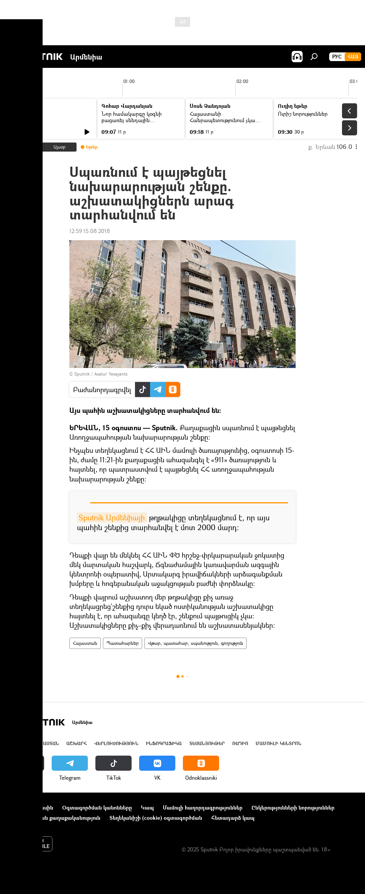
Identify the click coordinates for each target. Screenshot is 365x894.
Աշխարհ (76, 743)
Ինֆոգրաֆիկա (164, 743)
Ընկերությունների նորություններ (293, 807)
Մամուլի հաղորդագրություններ (202, 807)
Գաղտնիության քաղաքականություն (54, 817)
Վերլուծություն (116, 743)
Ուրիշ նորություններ (303, 113)
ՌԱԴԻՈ (240, 743)
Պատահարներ (122, 643)
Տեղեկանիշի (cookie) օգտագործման (155, 817)
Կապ (147, 807)
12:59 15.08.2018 (89, 231)
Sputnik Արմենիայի (112, 517)
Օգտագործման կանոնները (97, 807)
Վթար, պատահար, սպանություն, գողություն (195, 643)
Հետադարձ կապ (233, 817)
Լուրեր (21, 113)
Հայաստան (85, 643)
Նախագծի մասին (30, 807)
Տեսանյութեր (207, 743)
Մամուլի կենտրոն (278, 743)
